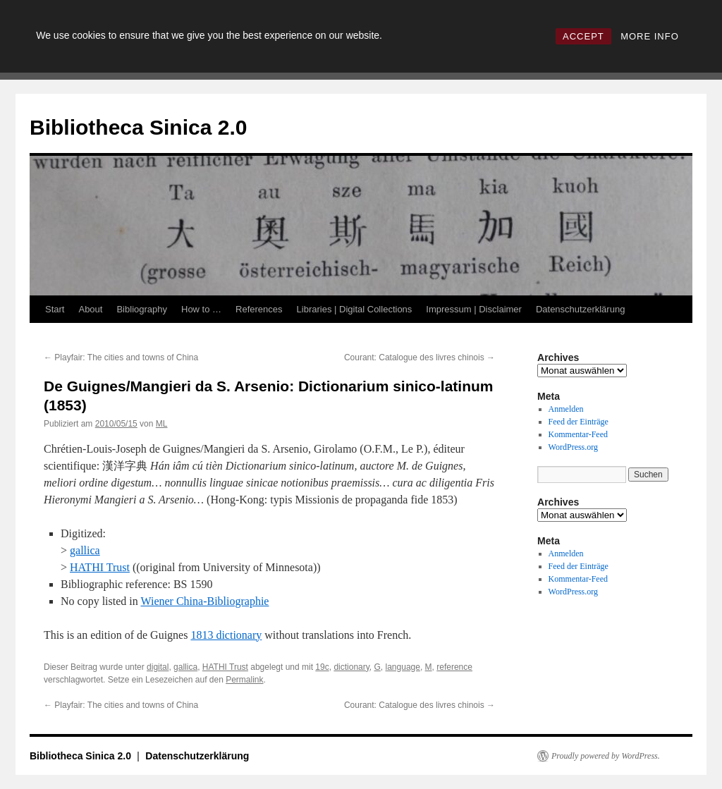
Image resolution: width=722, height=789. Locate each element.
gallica (85, 550)
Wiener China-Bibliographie (204, 601)
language (403, 667)
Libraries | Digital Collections (354, 309)
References (258, 309)
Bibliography (141, 309)
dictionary (351, 667)
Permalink (244, 680)
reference (454, 667)
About (90, 309)
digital (158, 667)
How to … (201, 309)
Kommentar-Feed (578, 434)
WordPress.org (573, 447)
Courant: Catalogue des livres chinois (419, 357)
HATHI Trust (100, 567)
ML (162, 424)
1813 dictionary (226, 635)
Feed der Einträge (578, 422)
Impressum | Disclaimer (474, 309)
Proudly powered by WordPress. (605, 756)
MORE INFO (649, 36)
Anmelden (566, 409)
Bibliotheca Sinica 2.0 (138, 127)
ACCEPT (583, 36)
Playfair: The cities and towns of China (121, 357)
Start (54, 309)
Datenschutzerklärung (580, 309)
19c (322, 667)
